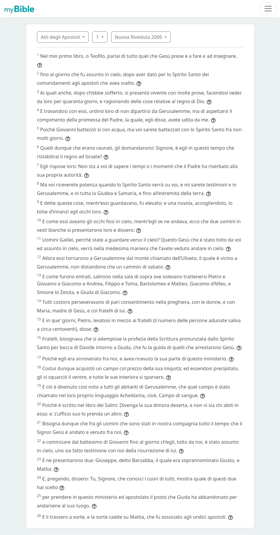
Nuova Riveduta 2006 (139, 37)
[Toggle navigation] (268, 9)
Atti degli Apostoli (61, 37)
